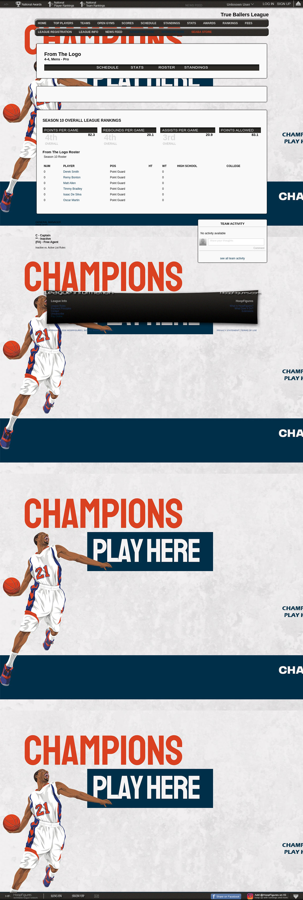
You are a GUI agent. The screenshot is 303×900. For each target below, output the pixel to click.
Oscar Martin (71, 200)
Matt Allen (69, 183)
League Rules (58, 306)
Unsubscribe (57, 313)
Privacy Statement (228, 330)
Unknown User (238, 4)
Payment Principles (61, 308)
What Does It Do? (244, 308)
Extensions (247, 311)
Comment (259, 248)
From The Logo (62, 54)
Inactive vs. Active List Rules (50, 247)
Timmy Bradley (72, 188)
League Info (59, 301)
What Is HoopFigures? (242, 306)
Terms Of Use (249, 330)
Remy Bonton (71, 177)
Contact (55, 311)
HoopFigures (244, 301)
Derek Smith (71, 171)
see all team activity (232, 258)
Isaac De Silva (72, 194)
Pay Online (56, 316)
